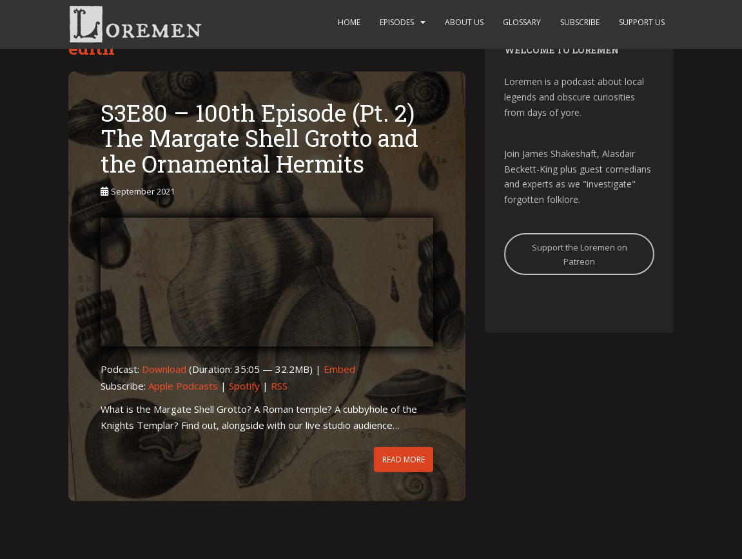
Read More (403, 459)
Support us (642, 22)
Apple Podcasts (183, 385)
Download (164, 369)
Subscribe (580, 22)
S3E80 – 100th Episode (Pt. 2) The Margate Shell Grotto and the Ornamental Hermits (259, 138)
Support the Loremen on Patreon (579, 254)
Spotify (244, 385)
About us (464, 22)
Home (349, 22)
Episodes (397, 22)
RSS (279, 385)
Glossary (522, 22)
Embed (339, 369)
